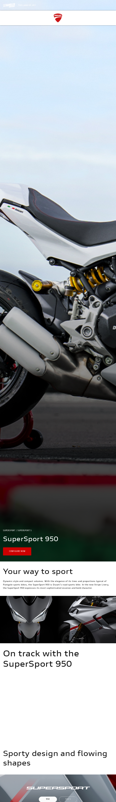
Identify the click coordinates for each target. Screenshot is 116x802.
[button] (17, 551)
